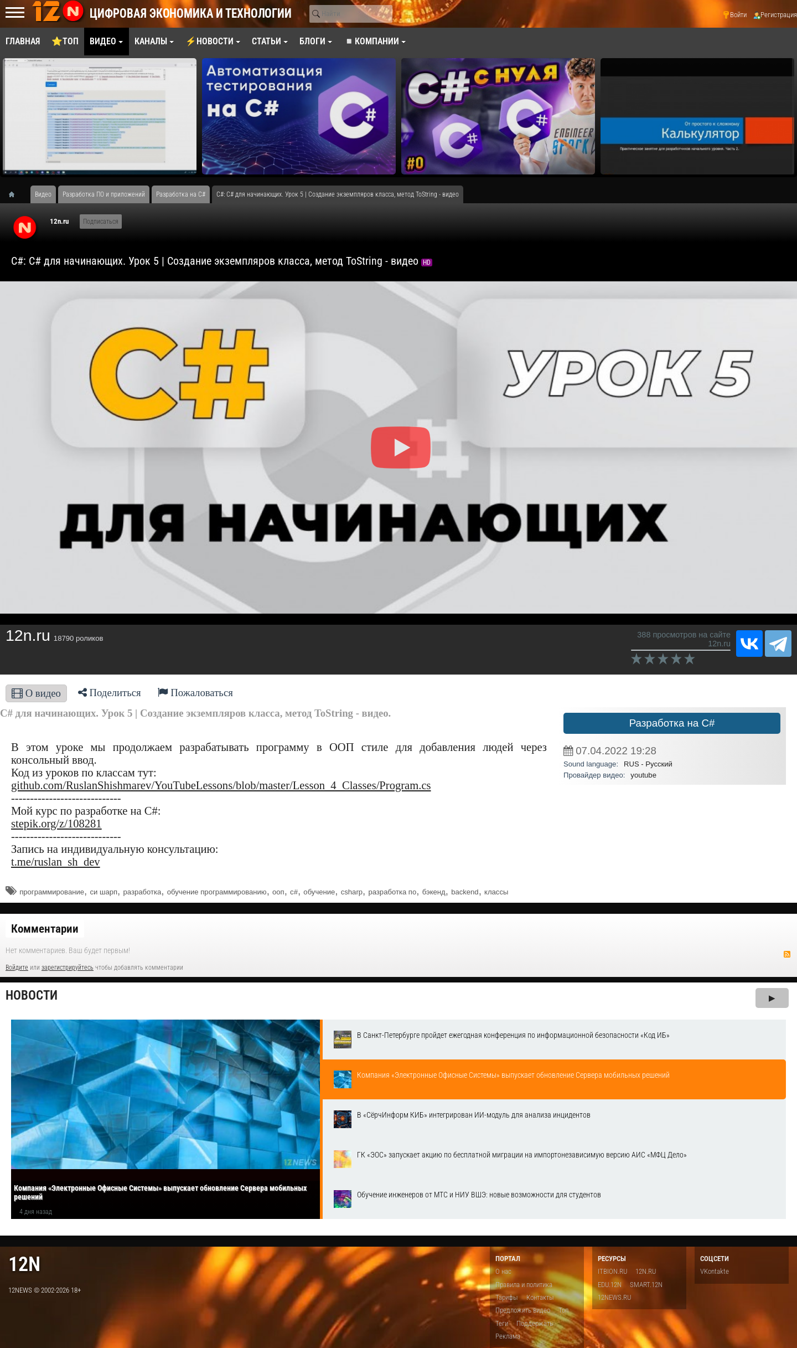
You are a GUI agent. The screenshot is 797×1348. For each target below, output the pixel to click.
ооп (278, 892)
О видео (36, 693)
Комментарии (45, 928)
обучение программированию (217, 892)
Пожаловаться (195, 692)
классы (496, 892)
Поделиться (109, 692)
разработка (142, 892)
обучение (319, 892)
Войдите (17, 967)
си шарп (103, 892)
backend (465, 892)
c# (294, 892)
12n (24, 1264)
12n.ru (59, 221)
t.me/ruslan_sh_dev (55, 862)
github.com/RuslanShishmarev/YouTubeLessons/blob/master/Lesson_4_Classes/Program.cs (221, 785)
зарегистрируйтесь (68, 967)
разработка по (392, 892)
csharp (352, 892)
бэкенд (434, 892)
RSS (787, 954)
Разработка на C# (672, 723)
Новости (32, 995)
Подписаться (100, 221)
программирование (51, 892)
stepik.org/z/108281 (56, 823)
